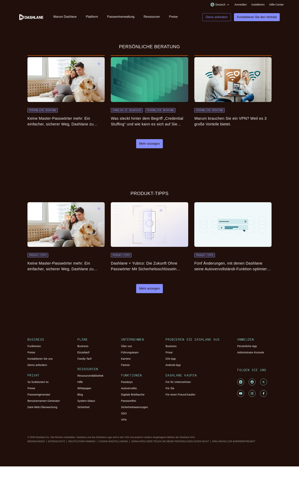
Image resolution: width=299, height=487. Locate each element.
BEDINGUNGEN (36, 441)
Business (82, 346)
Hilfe (80, 382)
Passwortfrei (128, 400)
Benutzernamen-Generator (43, 400)
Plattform (92, 16)
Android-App (173, 365)
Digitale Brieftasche (133, 394)
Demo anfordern (37, 365)
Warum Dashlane (65, 16)
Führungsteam (130, 352)
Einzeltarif (83, 352)
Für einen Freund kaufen (180, 394)
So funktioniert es (38, 382)
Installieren (257, 4)
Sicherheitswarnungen (134, 407)
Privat (169, 352)
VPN (124, 419)
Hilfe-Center (276, 4)
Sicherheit (83, 407)
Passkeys (127, 382)
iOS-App (171, 358)
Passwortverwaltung (120, 16)
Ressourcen (152, 16)
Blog (80, 394)
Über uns (126, 346)
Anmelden (241, 4)
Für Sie (170, 388)
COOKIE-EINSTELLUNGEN (113, 441)
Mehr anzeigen (149, 143)
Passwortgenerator (38, 394)
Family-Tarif (84, 358)
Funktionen (34, 346)
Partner (125, 365)
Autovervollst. (129, 388)
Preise (173, 16)
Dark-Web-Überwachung (42, 407)
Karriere (126, 358)
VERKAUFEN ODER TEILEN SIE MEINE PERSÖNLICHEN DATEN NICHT (170, 441)
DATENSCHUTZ (56, 441)
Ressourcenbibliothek (90, 375)
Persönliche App (247, 346)
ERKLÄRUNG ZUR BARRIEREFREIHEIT (233, 441)
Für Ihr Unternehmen (178, 382)
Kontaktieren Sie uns (40, 358)
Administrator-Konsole (250, 352)
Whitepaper (84, 388)
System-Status (86, 400)
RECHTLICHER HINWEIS (81, 441)
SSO (124, 413)
